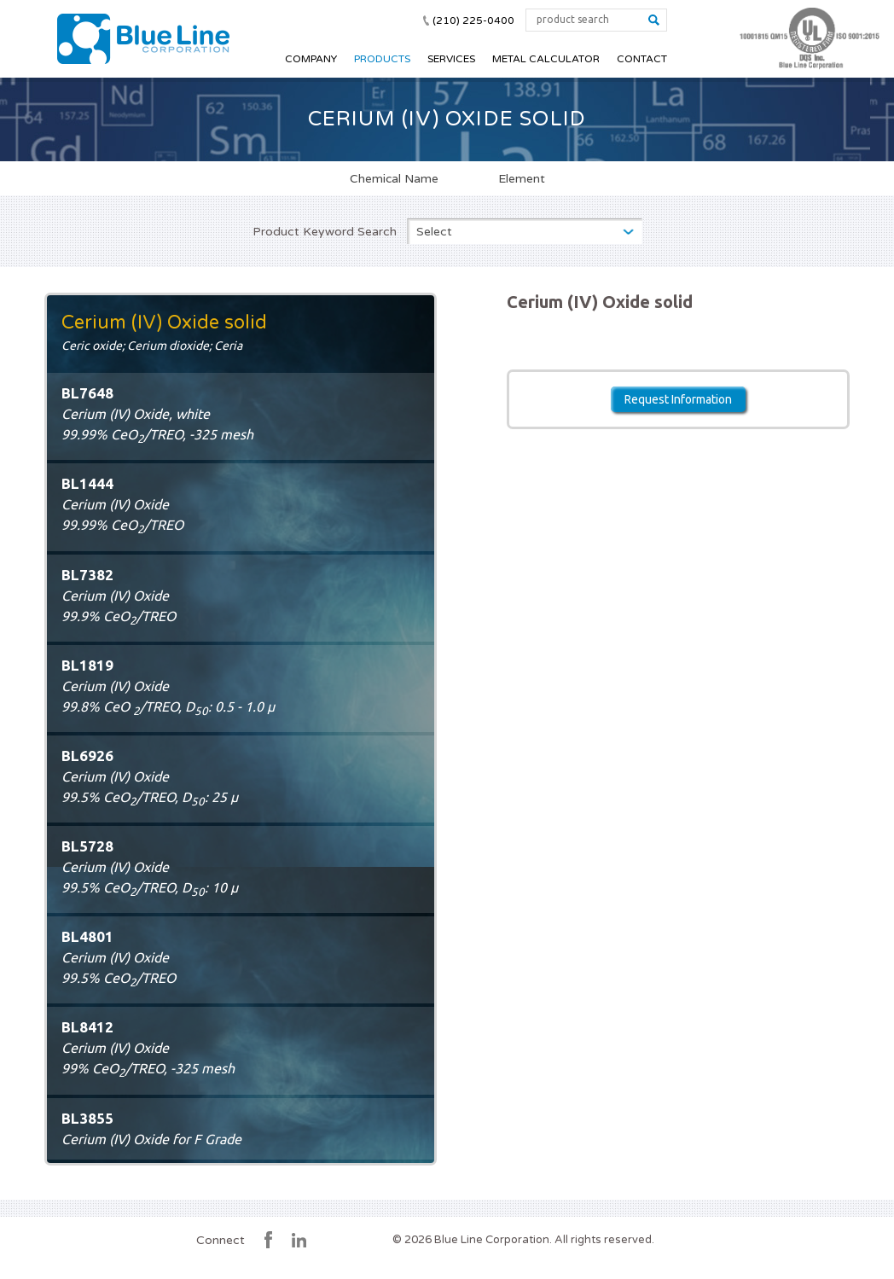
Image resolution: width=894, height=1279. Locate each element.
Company (311, 59)
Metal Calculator (546, 59)
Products (382, 59)
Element (521, 178)
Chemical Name (394, 178)
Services (451, 59)
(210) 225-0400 (473, 20)
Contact (642, 59)
